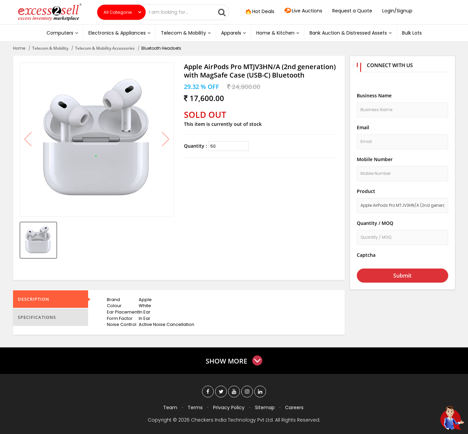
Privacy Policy (229, 407)
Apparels (233, 33)
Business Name (374, 95)
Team (170, 407)
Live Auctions (303, 11)
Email (363, 127)
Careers (294, 407)
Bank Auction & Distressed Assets (351, 33)
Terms (195, 407)
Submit (402, 275)
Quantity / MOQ (375, 223)
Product (366, 191)
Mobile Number (375, 159)
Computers (62, 33)
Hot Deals (259, 11)
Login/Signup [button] (397, 10)
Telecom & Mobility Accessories (105, 48)
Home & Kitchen (277, 33)
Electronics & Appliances (119, 33)
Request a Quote (352, 10)
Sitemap (265, 407)
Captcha (366, 255)
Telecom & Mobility (186, 33)
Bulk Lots (412, 33)
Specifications (37, 317)
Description (33, 299)
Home (19, 48)
